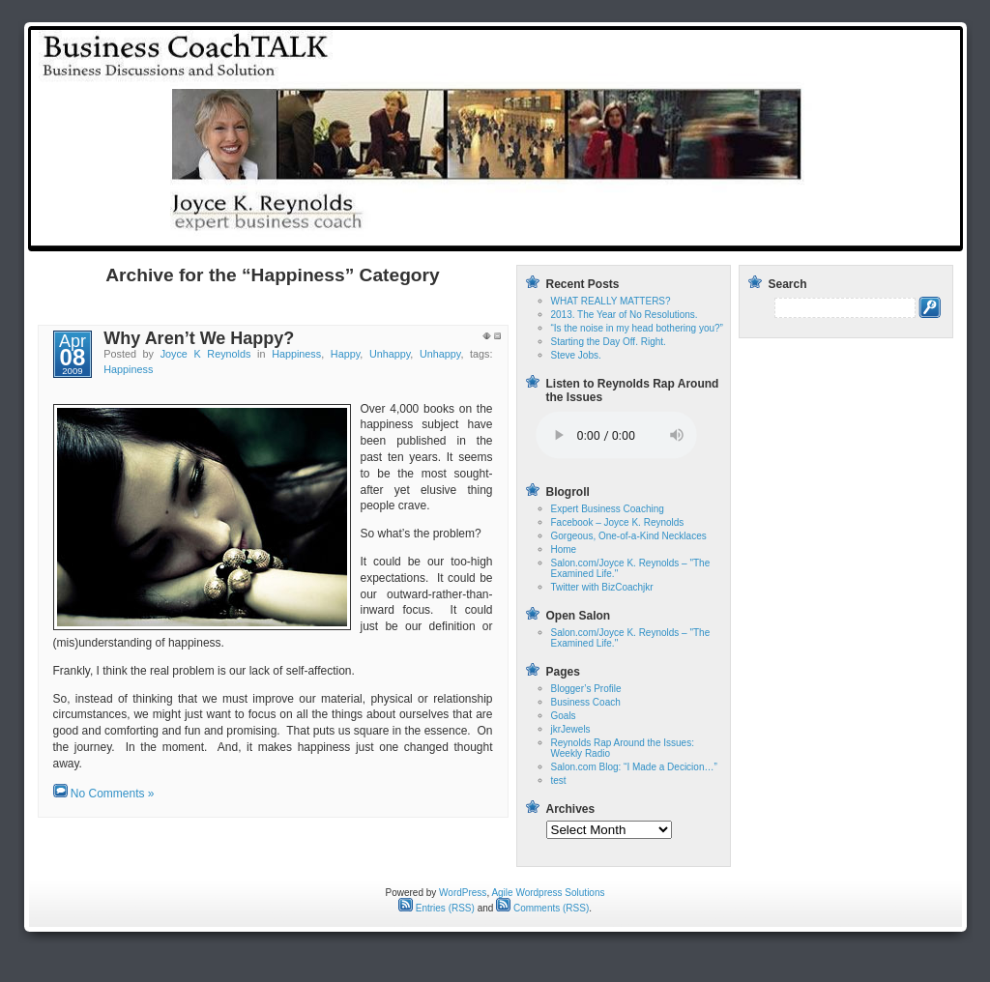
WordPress (462, 892)
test (639, 234)
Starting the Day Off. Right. (608, 341)
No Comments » (113, 793)
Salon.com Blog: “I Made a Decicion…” (634, 767)
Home (588, 234)
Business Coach (586, 702)
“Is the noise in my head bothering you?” (637, 328)
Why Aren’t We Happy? (198, 338)
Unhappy (389, 354)
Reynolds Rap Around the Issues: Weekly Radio (810, 234)
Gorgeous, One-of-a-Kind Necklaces (629, 536)
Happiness (296, 354)
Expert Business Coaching (607, 509)
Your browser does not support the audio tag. (616, 435)
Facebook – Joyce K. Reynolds (617, 522)
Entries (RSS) (436, 908)
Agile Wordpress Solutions (547, 892)
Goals (563, 715)
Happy (345, 354)
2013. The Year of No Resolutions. (624, 314)
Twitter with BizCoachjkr (602, 587)
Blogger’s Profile (586, 688)
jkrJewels (571, 729)
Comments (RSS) (542, 908)
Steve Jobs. (576, 355)
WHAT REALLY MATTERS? (611, 301)
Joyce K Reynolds (205, 354)
